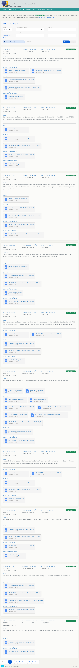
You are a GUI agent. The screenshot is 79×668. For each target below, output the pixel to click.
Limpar (73, 42)
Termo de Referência (10, 67)
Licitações (4, 10)
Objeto (50, 27)
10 (29, 662)
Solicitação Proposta (10, 93)
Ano (4, 27)
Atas (33, 10)
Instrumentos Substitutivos (44, 10)
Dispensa (6, 428)
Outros (5, 76)
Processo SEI (52, 33)
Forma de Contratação (29, 49)
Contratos (28, 10)
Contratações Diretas (16, 10)
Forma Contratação (22, 27)
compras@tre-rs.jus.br (46, 17)
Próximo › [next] (35, 662)
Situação (19, 33)
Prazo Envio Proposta (48, 49)
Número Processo (9, 49)
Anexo (5, 126)
